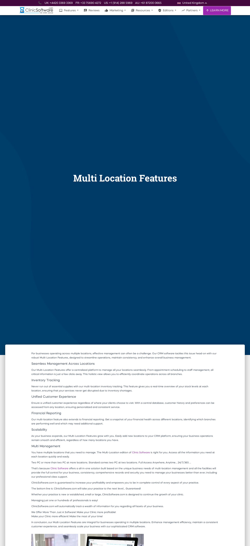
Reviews (91, 10)
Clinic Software (141, 452)
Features (67, 10)
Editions (166, 10)
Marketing (114, 10)
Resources (141, 10)
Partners (189, 10)
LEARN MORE (217, 10)
